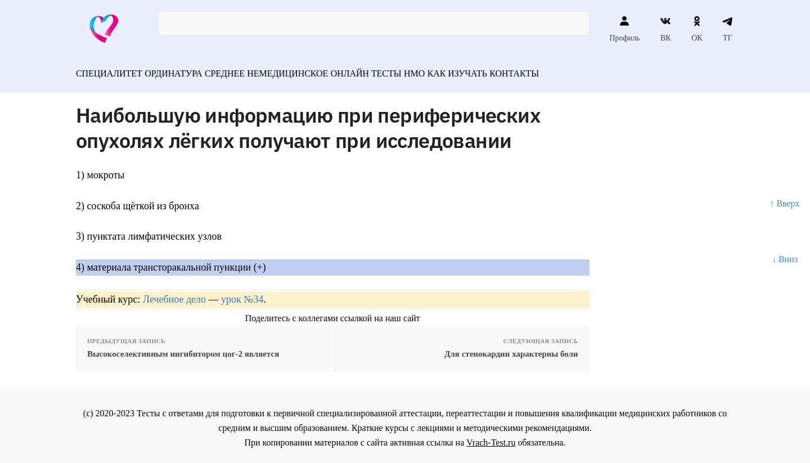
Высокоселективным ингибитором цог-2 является (183, 348)
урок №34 (242, 294)
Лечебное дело (174, 294)
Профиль (624, 28)
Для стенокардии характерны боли (511, 348)
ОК (697, 28)
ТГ (728, 28)
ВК (666, 28)
